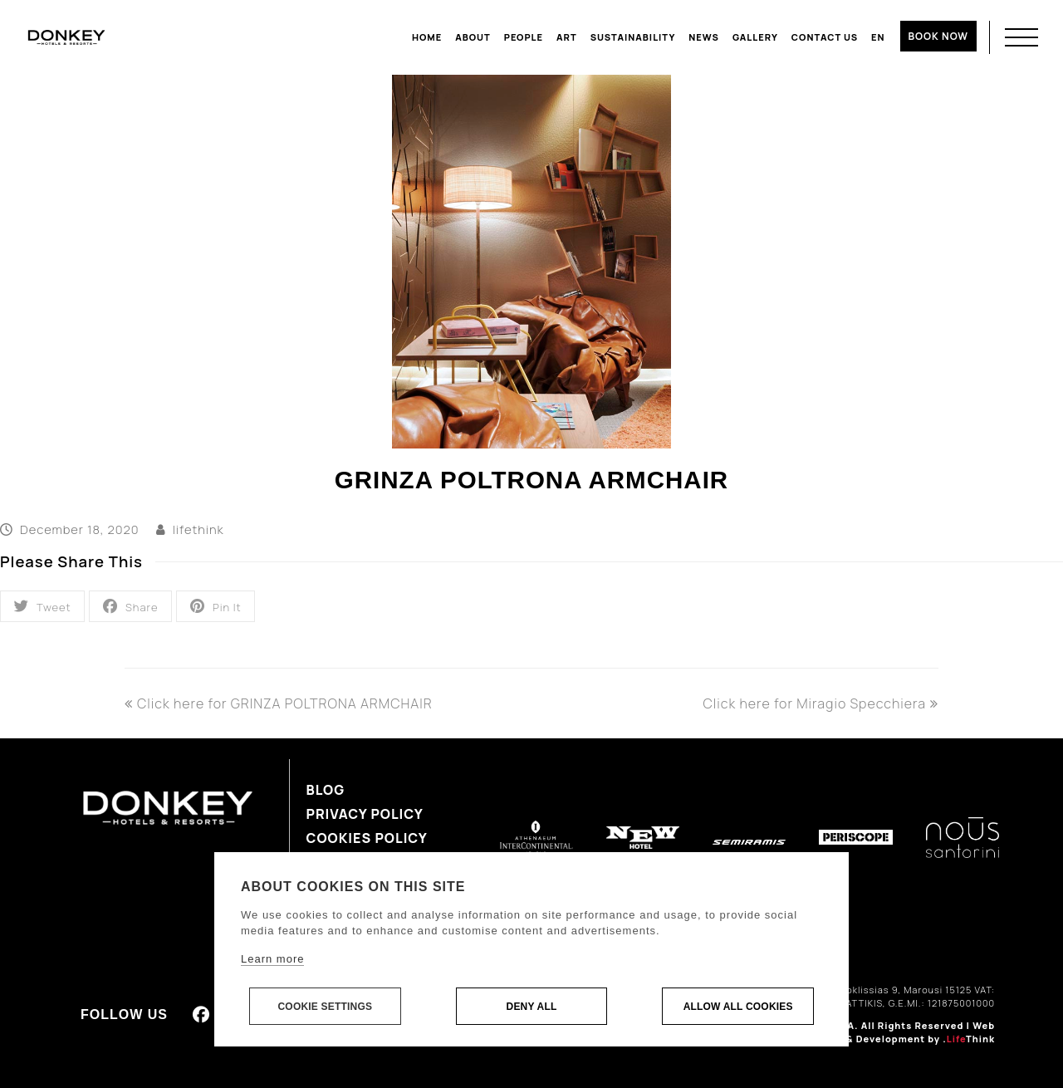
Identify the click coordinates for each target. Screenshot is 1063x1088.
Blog (325, 790)
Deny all (532, 1006)
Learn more (272, 959)
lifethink (198, 529)
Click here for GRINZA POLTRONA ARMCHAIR (279, 703)
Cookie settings (324, 1006)
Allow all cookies (738, 1006)
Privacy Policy (365, 814)
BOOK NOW (938, 36)
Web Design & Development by (901, 1032)
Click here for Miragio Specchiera (820, 703)
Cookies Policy (367, 838)
